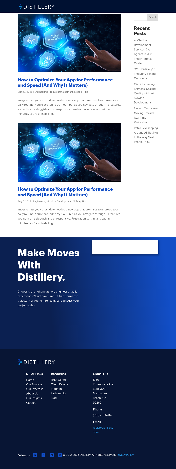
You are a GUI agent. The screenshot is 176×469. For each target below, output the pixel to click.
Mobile (78, 92)
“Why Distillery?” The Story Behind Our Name (145, 74)
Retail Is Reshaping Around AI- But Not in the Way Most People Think (146, 135)
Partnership (58, 393)
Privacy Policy (125, 455)
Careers (31, 403)
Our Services (34, 384)
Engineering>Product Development (53, 92)
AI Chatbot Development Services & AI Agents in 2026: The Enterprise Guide (144, 52)
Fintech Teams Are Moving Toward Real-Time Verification (146, 115)
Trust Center (59, 379)
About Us (32, 393)
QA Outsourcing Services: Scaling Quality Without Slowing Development (145, 93)
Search (153, 17)
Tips (85, 92)
